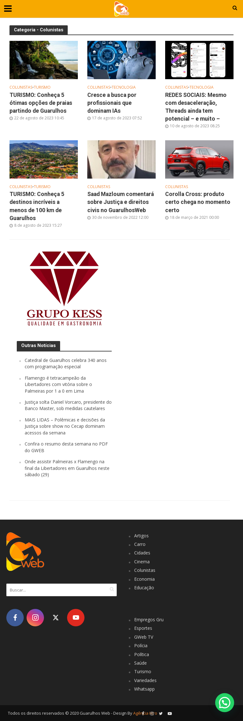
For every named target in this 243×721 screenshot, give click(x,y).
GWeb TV (143, 637)
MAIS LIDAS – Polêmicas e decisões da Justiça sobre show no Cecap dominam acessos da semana (65, 426)
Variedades (145, 680)
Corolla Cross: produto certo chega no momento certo (197, 202)
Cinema (142, 562)
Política (141, 654)
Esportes (143, 628)
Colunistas (20, 87)
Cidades (142, 553)
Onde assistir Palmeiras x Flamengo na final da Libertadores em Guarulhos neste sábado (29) (67, 468)
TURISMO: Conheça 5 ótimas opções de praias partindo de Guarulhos (40, 103)
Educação (144, 588)
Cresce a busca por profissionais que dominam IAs (111, 103)
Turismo (42, 87)
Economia (144, 579)
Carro (140, 544)
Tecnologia (124, 87)
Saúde (140, 663)
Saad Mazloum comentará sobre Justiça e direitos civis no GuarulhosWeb (120, 202)
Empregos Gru (149, 620)
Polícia (140, 645)
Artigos (141, 536)
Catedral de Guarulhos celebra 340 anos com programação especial (66, 363)
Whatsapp (144, 689)
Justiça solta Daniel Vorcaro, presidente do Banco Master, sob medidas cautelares (68, 405)
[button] (225, 702)
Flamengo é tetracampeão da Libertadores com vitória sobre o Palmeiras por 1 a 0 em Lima (58, 384)
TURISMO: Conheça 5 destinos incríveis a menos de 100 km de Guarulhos (36, 206)
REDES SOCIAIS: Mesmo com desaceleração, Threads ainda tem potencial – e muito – (196, 107)
